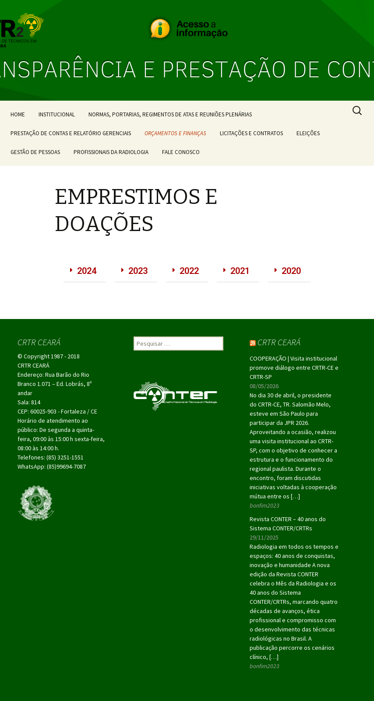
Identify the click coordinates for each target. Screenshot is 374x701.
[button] (85, 271)
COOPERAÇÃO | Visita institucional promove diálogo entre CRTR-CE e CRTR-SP (294, 367)
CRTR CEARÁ (279, 341)
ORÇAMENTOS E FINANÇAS (175, 133)
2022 (189, 271)
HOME (18, 114)
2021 (240, 271)
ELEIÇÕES (308, 133)
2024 (86, 271)
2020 (291, 271)
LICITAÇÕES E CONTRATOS (251, 133)
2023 (138, 271)
